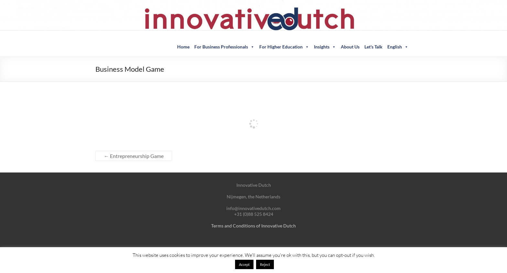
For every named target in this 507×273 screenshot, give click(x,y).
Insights (325, 47)
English (397, 47)
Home (183, 46)
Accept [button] (244, 264)
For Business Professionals (224, 47)
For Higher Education (284, 47)
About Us (350, 46)
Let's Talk (373, 46)
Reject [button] (265, 264)
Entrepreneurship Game (134, 156)
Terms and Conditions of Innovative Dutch (253, 225)
